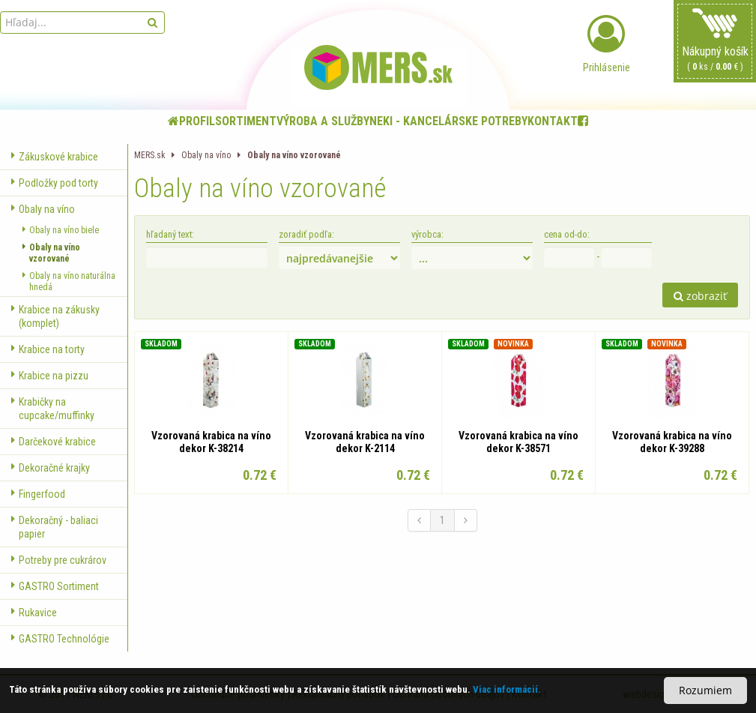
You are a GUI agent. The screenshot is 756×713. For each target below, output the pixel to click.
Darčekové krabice (53, 441)
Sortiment (245, 121)
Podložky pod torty (54, 183)
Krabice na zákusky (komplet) (55, 316)
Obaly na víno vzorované (51, 253)
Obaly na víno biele (60, 230)
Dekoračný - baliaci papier (54, 527)
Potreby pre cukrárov (58, 560)
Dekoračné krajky (50, 468)
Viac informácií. (507, 689)
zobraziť (700, 296)
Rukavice (34, 612)
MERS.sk (149, 155)
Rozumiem (705, 690)
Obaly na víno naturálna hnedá (68, 282)
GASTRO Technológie (60, 639)
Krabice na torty (48, 349)
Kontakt (552, 121)
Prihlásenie (606, 44)
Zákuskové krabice (54, 156)
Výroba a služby (322, 121)
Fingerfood (38, 494)
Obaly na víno (43, 209)
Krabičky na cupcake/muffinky (52, 408)
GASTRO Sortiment (55, 586)
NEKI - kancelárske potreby (448, 121)
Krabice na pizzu (49, 375)
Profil (197, 121)
